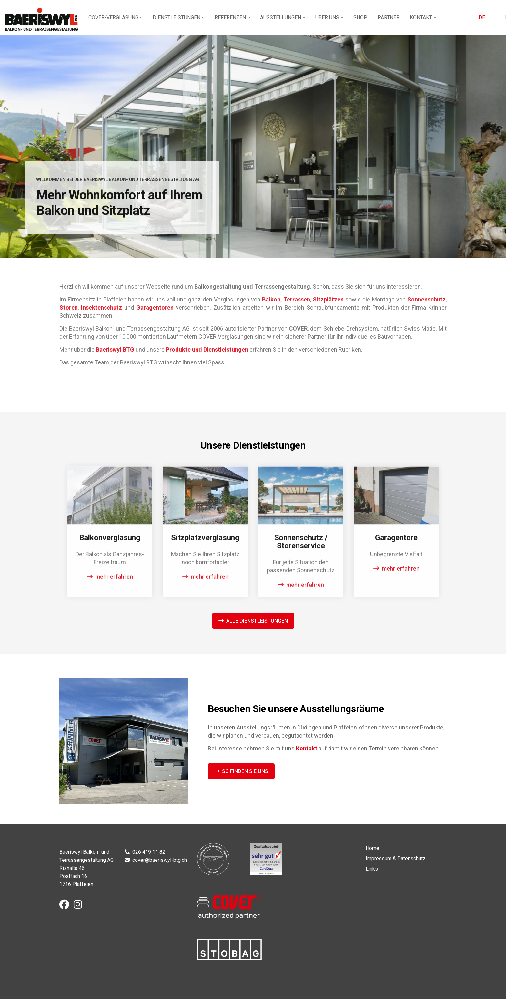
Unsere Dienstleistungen (84, 235)
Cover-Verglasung (137, 22)
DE (472, 22)
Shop (379, 22)
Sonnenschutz (426, 299)
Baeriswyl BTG (115, 349)
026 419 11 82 (148, 852)
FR (488, 22)
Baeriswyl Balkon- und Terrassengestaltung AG (53, 19)
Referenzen (252, 22)
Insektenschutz (101, 307)
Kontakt (440, 22)
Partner (406, 22)
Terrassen (296, 299)
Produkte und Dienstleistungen (207, 349)
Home (372, 848)
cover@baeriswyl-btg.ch (159, 860)
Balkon (271, 299)
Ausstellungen (302, 22)
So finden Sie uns (245, 771)
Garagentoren (155, 307)
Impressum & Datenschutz (396, 858)
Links (372, 869)
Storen (68, 307)
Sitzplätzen (328, 299)
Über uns (348, 22)
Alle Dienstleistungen (257, 621)
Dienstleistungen (199, 22)
